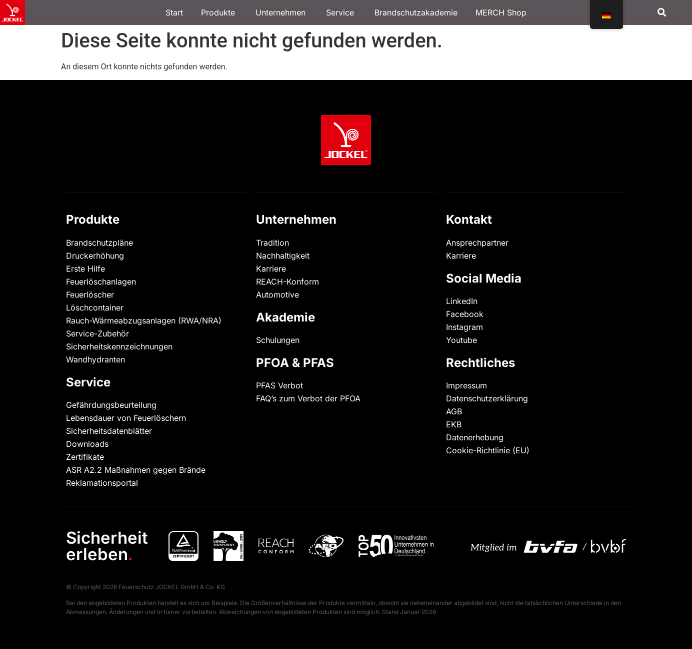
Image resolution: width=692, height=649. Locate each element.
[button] (661, 12)
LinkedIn (462, 301)
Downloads (87, 444)
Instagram (464, 327)
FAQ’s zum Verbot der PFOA (308, 398)
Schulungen (278, 340)
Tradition (272, 243)
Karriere (271, 269)
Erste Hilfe (85, 269)
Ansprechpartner (477, 243)
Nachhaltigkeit (283, 256)
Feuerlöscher (90, 295)
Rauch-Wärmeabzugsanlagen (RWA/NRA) (144, 320)
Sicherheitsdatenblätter (109, 431)
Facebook (465, 314)
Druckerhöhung (95, 256)
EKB (454, 424)
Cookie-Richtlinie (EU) (488, 450)
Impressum (466, 385)
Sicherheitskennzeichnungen (119, 346)
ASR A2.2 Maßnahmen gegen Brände (136, 470)
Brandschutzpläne (99, 243)
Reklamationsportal (102, 483)
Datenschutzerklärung (487, 398)
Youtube (461, 340)
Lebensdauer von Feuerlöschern (126, 418)
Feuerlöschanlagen (101, 282)
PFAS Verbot (279, 385)
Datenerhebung (475, 437)
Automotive (277, 295)
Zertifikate (85, 457)
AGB (454, 411)
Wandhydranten (95, 359)
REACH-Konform (287, 282)
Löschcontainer (95, 308)
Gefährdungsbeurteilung (111, 405)
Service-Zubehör (97, 333)
